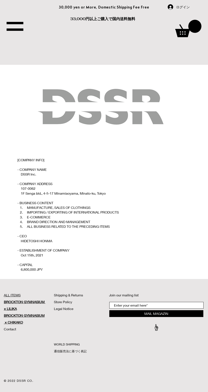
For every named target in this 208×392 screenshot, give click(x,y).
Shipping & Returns (68, 295)
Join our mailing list (124, 295)
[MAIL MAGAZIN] (156, 313)
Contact (10, 329)
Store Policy (63, 302)
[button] (188, 28)
